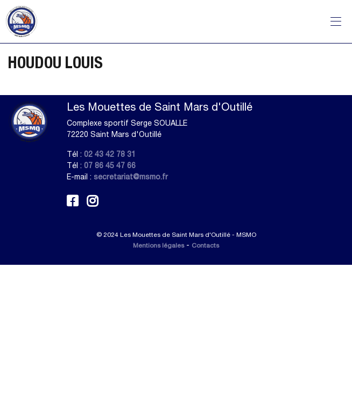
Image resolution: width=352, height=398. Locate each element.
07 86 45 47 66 (110, 165)
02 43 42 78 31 (110, 154)
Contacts (205, 245)
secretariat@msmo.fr (131, 176)
